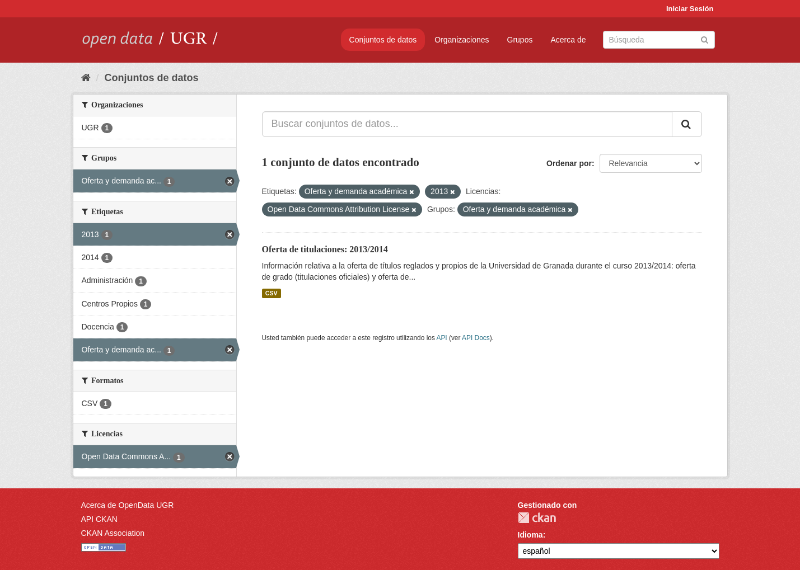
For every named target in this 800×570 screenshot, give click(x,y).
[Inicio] (86, 77)
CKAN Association (113, 533)
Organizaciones (461, 39)
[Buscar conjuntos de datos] (659, 40)
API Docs (476, 338)
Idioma (530, 534)
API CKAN (99, 519)
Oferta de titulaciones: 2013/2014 (325, 249)
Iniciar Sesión (690, 8)
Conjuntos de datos (383, 39)
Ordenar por (569, 163)
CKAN (537, 518)
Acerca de (568, 39)
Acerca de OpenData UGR (127, 505)
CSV (271, 293)
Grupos (520, 39)
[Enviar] (704, 39)
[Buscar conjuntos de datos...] (467, 124)
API (441, 338)
